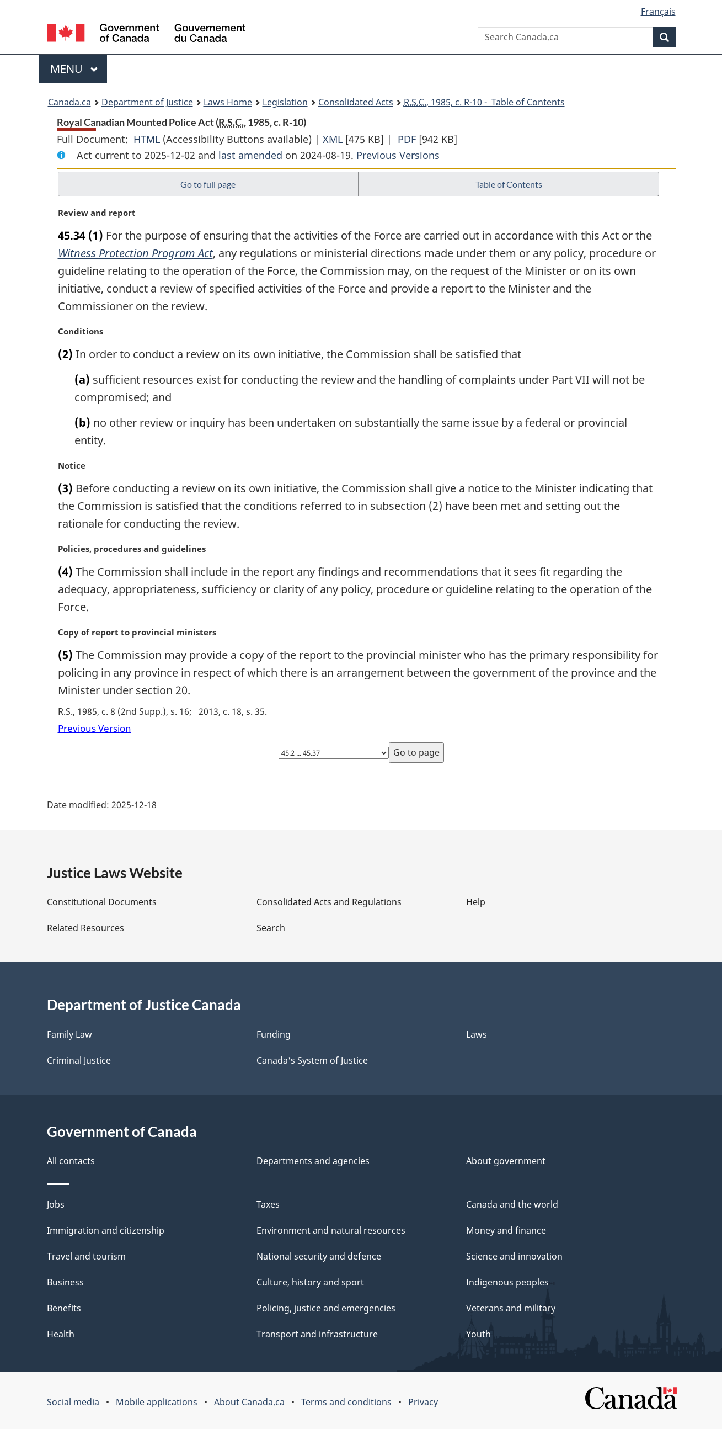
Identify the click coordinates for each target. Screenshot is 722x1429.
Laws (476, 1034)
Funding (273, 1034)
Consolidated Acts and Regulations (329, 902)
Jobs (56, 1204)
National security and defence (318, 1256)
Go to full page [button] (208, 184)
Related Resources (85, 928)
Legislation (285, 102)
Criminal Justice (79, 1060)
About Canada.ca (249, 1402)
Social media (73, 1402)
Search (270, 928)
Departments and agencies (313, 1161)
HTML (146, 139)
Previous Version (94, 728)
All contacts (71, 1161)
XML (333, 139)
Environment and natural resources (330, 1230)
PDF (407, 139)
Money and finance (506, 1230)
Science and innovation (514, 1256)
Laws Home (228, 102)
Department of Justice (147, 102)
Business (65, 1282)
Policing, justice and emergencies (325, 1308)
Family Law (69, 1034)
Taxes (268, 1204)
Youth (478, 1334)
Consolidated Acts (355, 102)
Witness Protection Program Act (135, 253)
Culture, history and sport (310, 1282)
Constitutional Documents (102, 902)
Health (60, 1334)
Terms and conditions (346, 1402)
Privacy (423, 1402)
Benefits (64, 1308)
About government (505, 1161)
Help (475, 902)
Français (658, 12)
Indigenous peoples (507, 1282)
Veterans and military (510, 1308)
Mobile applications (156, 1402)
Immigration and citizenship (105, 1230)
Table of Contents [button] (508, 184)
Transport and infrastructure (317, 1334)
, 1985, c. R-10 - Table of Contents (484, 102)
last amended (250, 155)
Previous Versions (398, 155)
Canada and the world (512, 1204)
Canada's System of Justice (312, 1060)
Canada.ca (69, 102)
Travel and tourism (86, 1256)
